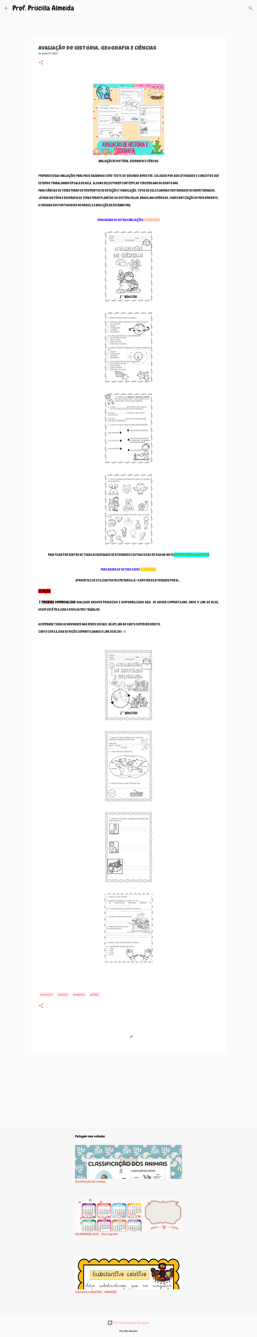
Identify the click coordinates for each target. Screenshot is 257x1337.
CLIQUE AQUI (152, 220)
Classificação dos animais (90, 1181)
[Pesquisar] (250, 8)
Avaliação (46, 995)
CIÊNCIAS (63, 995)
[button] (41, 63)
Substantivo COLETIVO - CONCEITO (95, 1292)
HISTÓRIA (94, 995)
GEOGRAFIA (79, 995)
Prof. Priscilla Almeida (43, 8)
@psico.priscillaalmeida (191, 555)
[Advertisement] (128, 1090)
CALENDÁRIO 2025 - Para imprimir (96, 1234)
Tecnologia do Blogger (128, 1323)
